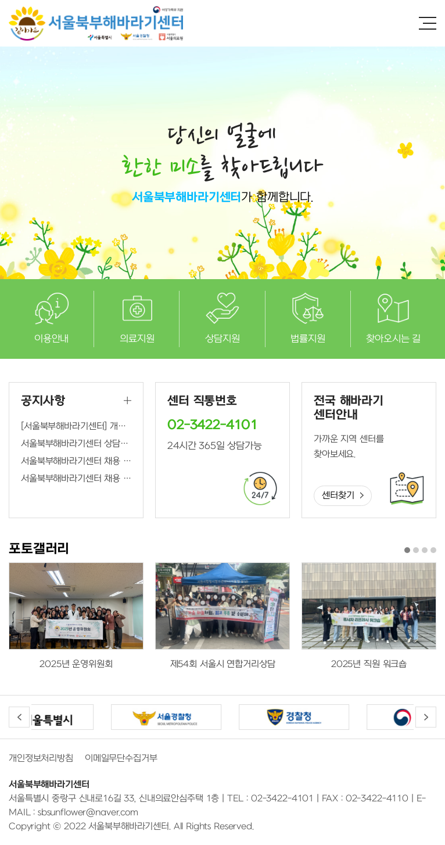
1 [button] (407, 550)
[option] (76, 617)
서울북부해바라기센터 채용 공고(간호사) (76, 478)
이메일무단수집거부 (121, 758)
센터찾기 (338, 495)
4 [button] (433, 550)
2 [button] (416, 550)
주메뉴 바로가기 (0, 0)
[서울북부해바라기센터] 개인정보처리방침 (76, 426)
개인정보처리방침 (41, 758)
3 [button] (425, 550)
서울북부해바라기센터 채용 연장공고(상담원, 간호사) (76, 461)
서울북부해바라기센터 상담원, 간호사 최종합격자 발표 (76, 443)
